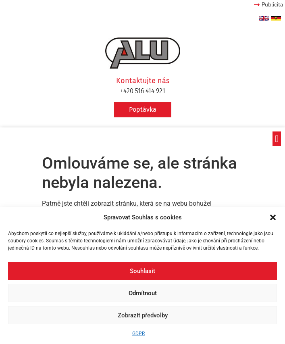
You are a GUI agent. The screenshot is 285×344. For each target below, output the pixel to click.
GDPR (138, 333)
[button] (273, 217)
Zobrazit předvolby (143, 315)
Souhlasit (142, 271)
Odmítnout (143, 293)
